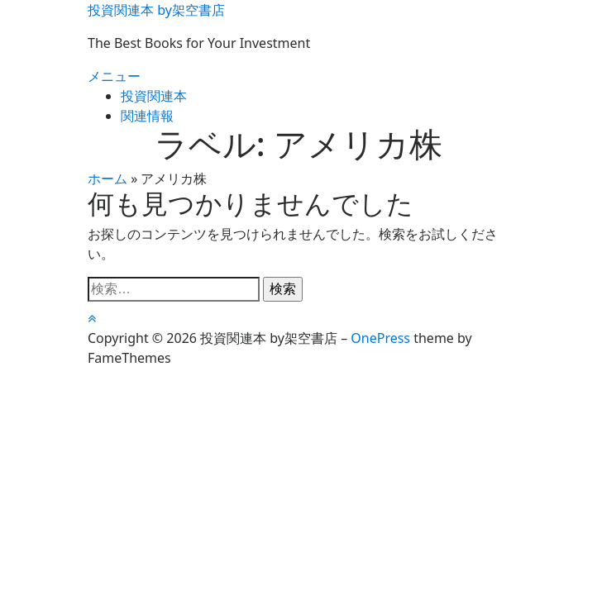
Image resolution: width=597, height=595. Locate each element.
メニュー (114, 76)
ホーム (107, 178)
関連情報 (147, 116)
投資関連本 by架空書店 (156, 10)
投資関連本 (154, 96)
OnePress (380, 338)
